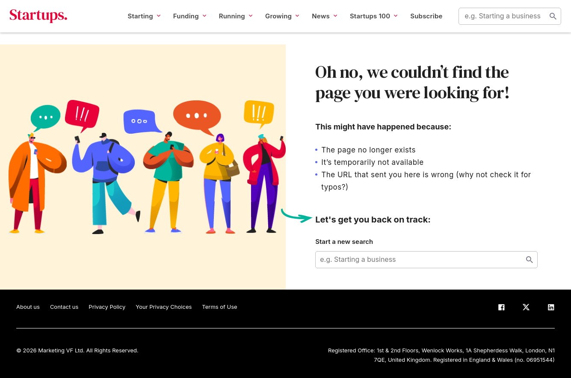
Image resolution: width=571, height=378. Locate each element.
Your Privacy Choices (164, 306)
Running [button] (229, 22)
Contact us (64, 306)
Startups (45, 22)
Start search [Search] (546, 22)
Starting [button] (137, 22)
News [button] (318, 22)
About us (28, 306)
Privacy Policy (107, 306)
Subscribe (420, 22)
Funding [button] (183, 22)
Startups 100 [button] (367, 22)
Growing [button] (276, 22)
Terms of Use (219, 306)
